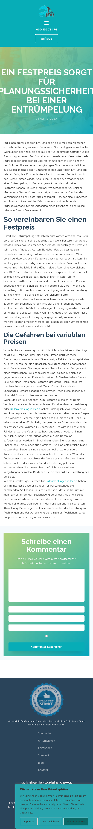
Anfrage (46, 38)
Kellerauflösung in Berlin (25, 408)
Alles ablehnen (50, 821)
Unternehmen (46, 740)
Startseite (44, 733)
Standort (43, 755)
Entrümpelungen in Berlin (61, 480)
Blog (41, 762)
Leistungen (45, 747)
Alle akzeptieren (76, 821)
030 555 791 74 (46, 29)
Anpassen (28, 821)
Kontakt (43, 769)
